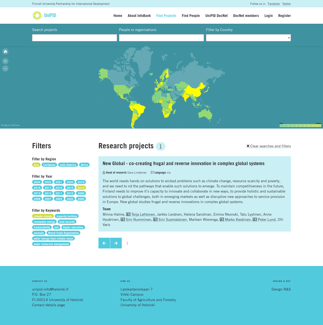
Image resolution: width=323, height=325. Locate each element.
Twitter (286, 3)
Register (284, 15)
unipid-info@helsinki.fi (50, 289)
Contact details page (48, 305)
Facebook (274, 3)
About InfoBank (139, 15)
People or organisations (137, 29)
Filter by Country (219, 29)
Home (118, 15)
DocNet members (246, 15)
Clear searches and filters (269, 146)
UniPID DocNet (216, 15)
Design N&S (281, 289)
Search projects (44, 29)
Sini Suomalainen (170, 219)
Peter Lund (264, 219)
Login (268, 15)
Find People (191, 15)
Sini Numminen (136, 219)
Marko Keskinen (235, 219)
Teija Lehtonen (140, 214)
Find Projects (166, 15)
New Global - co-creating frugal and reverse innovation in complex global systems (183, 163)
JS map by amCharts (10, 125)
